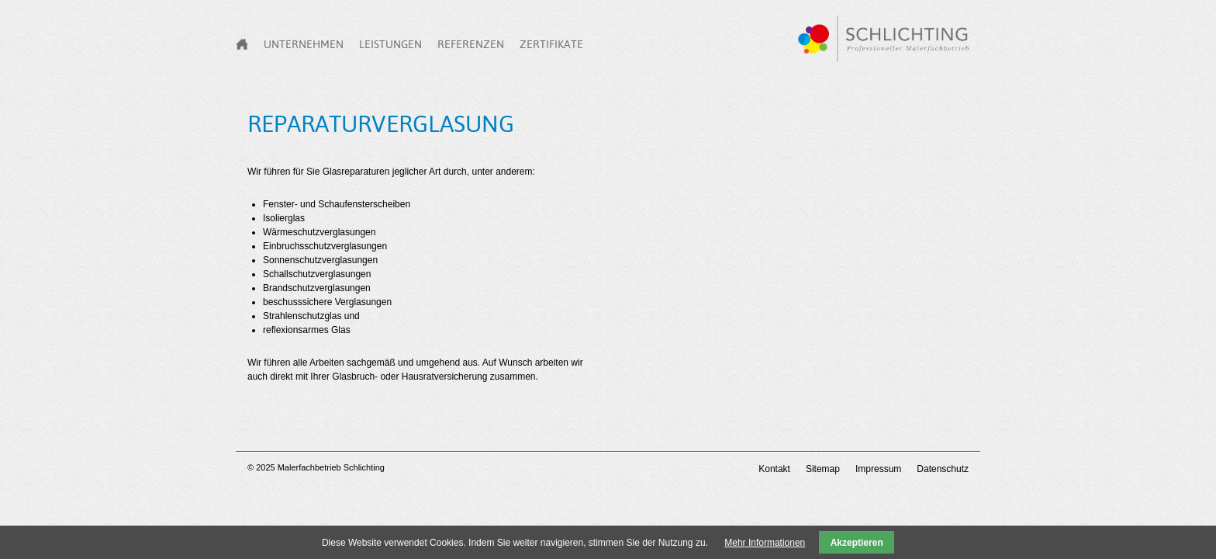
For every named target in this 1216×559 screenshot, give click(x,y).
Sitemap (823, 469)
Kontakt (774, 469)
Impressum (878, 469)
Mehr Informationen (764, 542)
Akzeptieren (857, 542)
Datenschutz (943, 469)
